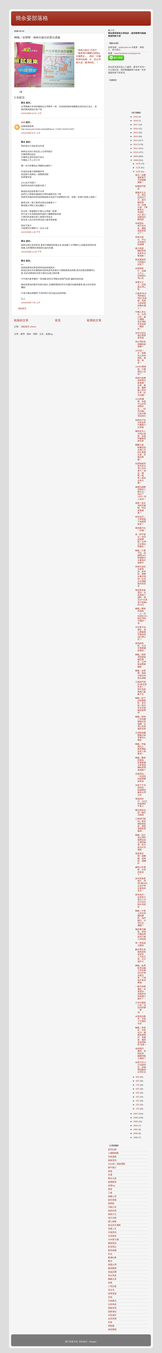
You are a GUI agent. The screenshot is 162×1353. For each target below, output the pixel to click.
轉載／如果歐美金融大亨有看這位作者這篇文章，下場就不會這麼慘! (140, 974)
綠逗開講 (112, 1329)
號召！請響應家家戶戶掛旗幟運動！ (140, 179)
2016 (135, 129)
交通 (110, 1175)
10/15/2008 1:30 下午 (30, 232)
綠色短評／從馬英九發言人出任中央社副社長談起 (140, 900)
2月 (138, 1105)
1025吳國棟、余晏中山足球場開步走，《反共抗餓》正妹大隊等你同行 (140, 407)
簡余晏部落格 (32, 18)
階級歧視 (112, 1308)
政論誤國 (112, 1272)
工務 (110, 1193)
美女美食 (112, 1275)
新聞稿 (111, 1203)
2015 (135, 132)
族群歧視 (112, 1211)
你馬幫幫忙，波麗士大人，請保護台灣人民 (140, 273)
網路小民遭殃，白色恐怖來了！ (140, 871)
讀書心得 (112, 1196)
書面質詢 (112, 1243)
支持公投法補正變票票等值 (140, 335)
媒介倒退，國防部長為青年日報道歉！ (140, 252)
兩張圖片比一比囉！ (140, 529)
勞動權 (111, 1326)
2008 (135, 160)
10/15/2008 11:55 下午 (31, 252)
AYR (23, 122)
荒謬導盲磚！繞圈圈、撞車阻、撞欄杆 (140, 858)
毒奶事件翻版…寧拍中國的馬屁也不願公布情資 (140, 934)
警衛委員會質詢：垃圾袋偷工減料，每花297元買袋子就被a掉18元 (141, 597)
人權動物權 (113, 1153)
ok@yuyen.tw (125, 47)
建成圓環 (112, 1268)
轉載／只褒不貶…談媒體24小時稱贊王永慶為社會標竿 (140, 556)
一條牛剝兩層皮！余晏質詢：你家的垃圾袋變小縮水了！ (140, 992)
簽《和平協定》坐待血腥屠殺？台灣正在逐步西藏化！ (140, 540)
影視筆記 (112, 1247)
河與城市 (112, 1315)
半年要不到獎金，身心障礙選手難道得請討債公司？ (140, 633)
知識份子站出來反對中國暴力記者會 (140, 424)
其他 (110, 1297)
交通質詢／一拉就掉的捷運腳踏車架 (140, 777)
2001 (135, 1129)
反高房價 (112, 1319)
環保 (110, 1189)
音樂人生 (112, 1229)
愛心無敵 (112, 1221)
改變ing (111, 1185)
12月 (138, 164)
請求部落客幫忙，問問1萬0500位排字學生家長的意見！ (141, 884)
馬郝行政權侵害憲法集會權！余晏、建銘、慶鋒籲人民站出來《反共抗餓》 (140, 386)
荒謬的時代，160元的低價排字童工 (141, 802)
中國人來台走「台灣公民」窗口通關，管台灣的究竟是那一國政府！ (140, 320)
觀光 (110, 1261)
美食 (110, 1322)
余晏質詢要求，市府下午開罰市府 (140, 1020)
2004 (135, 1125)
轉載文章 (112, 1279)
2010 (135, 152)
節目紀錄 (112, 1149)
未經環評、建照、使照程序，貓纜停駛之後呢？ (140, 1053)
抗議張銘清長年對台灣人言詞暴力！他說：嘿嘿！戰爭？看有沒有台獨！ (140, 473)
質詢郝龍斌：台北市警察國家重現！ (140, 647)
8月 (138, 1081)
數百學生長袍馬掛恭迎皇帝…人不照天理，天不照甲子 (140, 955)
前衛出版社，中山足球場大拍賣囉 (140, 241)
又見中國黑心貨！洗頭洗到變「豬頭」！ (140, 1008)
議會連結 (112, 1311)
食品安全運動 (114, 1225)
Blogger (92, 1342)
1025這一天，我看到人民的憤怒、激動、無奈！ (140, 356)
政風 (110, 1283)
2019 (135, 117)
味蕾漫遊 (112, 1293)
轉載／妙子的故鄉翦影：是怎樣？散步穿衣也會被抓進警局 (140, 705)
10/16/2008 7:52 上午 (30, 302)
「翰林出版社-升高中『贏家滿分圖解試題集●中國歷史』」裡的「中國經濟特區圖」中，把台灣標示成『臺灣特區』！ (88, 56)
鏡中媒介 (112, 1167)
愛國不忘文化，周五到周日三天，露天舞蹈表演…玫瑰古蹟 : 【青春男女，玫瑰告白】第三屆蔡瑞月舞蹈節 (141, 206)
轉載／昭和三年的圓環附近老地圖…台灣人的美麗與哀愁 (140, 723)
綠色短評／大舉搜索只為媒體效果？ (140, 520)
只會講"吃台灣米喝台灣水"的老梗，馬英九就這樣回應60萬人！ (141, 300)
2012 (135, 144)
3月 (138, 1101)
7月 (138, 1085)
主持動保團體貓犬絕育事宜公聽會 (140, 736)
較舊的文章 (94, 320)
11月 (138, 167)
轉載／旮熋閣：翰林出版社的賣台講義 (140, 674)
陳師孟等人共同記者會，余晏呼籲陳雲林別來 (140, 436)
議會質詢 (112, 1160)
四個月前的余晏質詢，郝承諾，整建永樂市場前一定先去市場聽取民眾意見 (140, 576)
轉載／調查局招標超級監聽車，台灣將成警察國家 (140, 660)
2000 (135, 1133)
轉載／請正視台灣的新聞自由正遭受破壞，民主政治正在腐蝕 (140, 842)
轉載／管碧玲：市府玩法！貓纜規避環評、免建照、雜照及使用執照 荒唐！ (141, 1036)
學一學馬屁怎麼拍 (140, 944)
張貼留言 (22, 308)
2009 (135, 156)
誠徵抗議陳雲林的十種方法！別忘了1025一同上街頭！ (140, 493)
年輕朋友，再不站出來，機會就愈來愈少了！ (140, 228)
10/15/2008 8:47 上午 (30, 133)
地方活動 (112, 1218)
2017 (135, 124)
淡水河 (111, 1290)
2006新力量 (113, 1239)
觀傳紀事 (112, 1257)
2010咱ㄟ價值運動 (116, 1164)
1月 (138, 1109)
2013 (135, 140)
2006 (135, 1117)
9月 (138, 1077)
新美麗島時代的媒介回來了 (140, 262)
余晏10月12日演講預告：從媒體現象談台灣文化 (140, 1067)
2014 (135, 136)
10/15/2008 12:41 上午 (31, 113)
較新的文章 (21, 320)
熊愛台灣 (112, 1265)
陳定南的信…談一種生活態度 (141, 812)
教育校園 (112, 1250)
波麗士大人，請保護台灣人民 (140, 286)
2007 (135, 1114)
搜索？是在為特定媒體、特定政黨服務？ (140, 508)
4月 (138, 1097)
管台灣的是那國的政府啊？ (140, 344)
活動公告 (112, 1207)
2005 (135, 1121)
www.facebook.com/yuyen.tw (127, 53)
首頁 (58, 320)
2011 (135, 148)
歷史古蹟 (112, 1178)
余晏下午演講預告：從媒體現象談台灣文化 (140, 790)
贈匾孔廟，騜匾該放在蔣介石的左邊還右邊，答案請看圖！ (140, 452)
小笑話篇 (112, 1286)
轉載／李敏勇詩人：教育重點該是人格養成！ (140, 749)
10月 (138, 172)
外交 (110, 1254)
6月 (138, 1089)
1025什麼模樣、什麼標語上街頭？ (140, 370)
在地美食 (112, 1236)
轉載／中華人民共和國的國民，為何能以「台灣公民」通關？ (140, 918)
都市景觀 (112, 1200)
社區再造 (112, 1304)
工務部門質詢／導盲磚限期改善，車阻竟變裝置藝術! (140, 825)
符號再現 (112, 1232)
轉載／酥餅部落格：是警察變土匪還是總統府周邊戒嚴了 (140, 764)
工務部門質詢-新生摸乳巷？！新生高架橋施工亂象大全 (141, 688)
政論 (110, 1171)
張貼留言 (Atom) (28, 327)
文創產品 (112, 1301)
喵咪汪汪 (112, 1214)
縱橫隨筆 (112, 1182)
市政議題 (112, 1157)
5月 (138, 1093)
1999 (135, 1137)
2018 (135, 121)
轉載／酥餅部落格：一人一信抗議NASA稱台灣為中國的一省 (141, 615)
